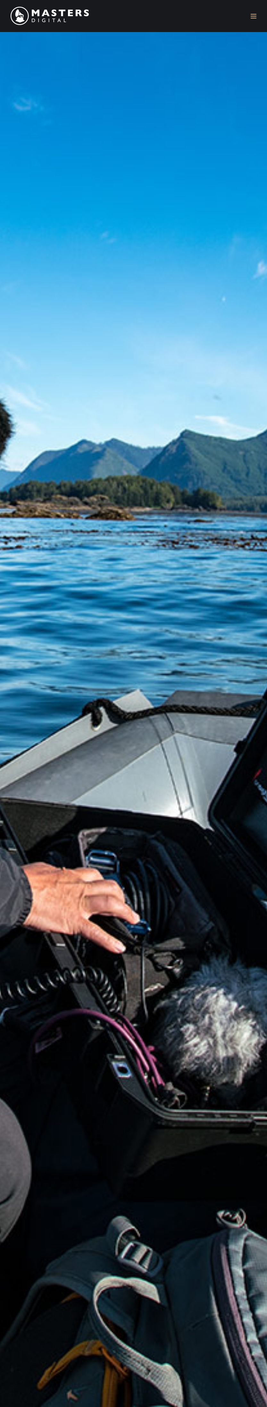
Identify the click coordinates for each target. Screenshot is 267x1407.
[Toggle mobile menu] (254, 16)
